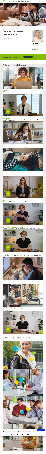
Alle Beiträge (18, 1)
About (10, 1)
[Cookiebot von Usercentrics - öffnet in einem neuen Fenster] (3, 452)
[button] (39, 1)
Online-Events (14, 1)
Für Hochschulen (27, 1)
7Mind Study (22, 1)
